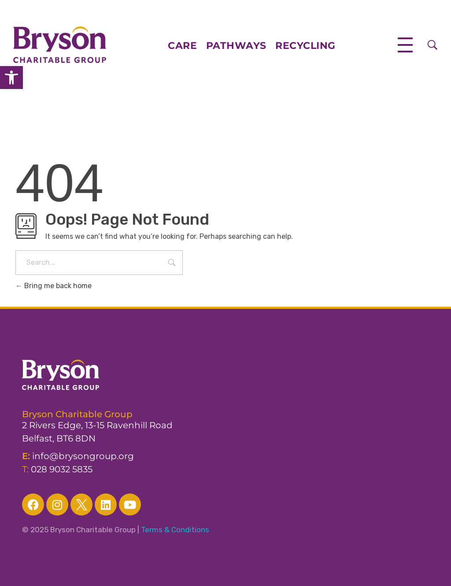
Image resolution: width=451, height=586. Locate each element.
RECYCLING (305, 46)
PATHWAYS (236, 46)
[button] (11, 77)
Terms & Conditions (175, 529)
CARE (187, 46)
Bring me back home (53, 286)
